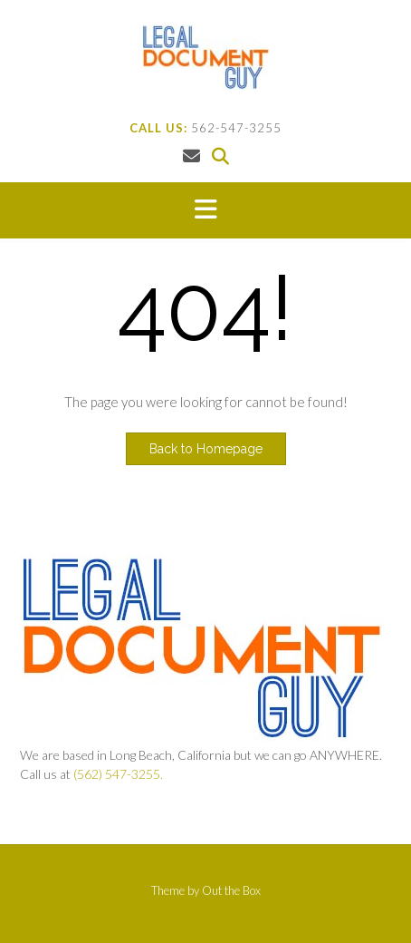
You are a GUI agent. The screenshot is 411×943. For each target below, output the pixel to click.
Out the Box (231, 890)
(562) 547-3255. (118, 774)
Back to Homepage (206, 449)
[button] (205, 210)
